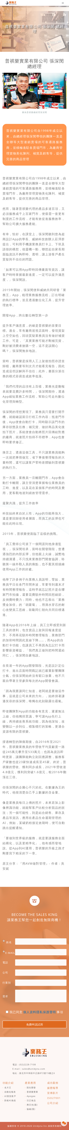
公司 (5, 972)
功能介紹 (8, 1083)
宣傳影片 (52, 1093)
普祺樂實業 (32, 1091)
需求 (5, 996)
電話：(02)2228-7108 (24, 1064)
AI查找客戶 (10, 1096)
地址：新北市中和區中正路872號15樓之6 (33, 1073)
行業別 (7, 982)
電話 (5, 962)
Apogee (31, 1096)
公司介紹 (52, 1103)
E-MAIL (9, 952)
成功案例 (52, 1083)
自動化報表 (10, 1091)
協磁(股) (31, 1109)
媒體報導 (52, 1088)
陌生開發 (31, 1087)
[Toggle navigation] (63, 3)
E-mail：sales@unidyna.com (28, 1068)
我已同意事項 (34, 1012)
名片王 (7, 1087)
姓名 (7, 941)
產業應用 (30, 1083)
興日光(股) (32, 1104)
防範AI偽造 (10, 1100)
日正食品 (31, 1100)
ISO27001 (54, 1098)
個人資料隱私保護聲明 (39, 1012)
